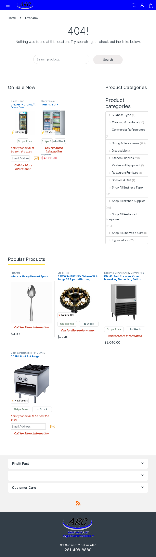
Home (12, 18)
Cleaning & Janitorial (122, 122)
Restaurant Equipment (123, 165)
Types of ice (117, 240)
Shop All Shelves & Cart (124, 233)
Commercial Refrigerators (48, 102)
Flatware (15, 272)
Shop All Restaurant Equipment (121, 217)
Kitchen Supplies (120, 158)
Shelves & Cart (118, 180)
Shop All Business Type (124, 187)
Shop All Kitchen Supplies (125, 201)
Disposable (116, 150)
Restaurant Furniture (122, 172)
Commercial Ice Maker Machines (124, 274)
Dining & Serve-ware (122, 143)
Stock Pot (63, 272)
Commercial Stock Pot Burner (27, 352)
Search (133, 5)
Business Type (118, 115)
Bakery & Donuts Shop (116, 272)
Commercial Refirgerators (125, 129)
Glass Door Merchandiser (18, 102)
